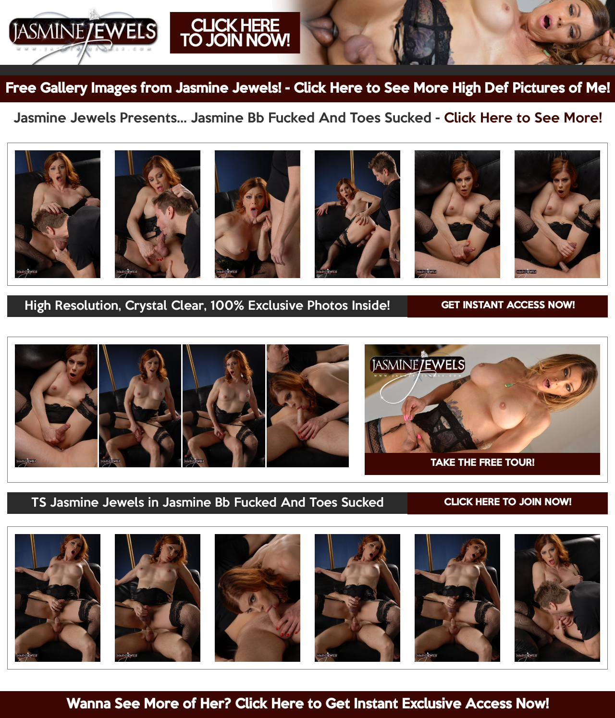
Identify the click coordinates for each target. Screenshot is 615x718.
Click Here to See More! (523, 118)
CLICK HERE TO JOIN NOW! (507, 503)
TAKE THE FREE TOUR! (482, 463)
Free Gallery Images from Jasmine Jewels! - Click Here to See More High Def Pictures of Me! (307, 89)
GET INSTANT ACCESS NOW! (508, 306)
